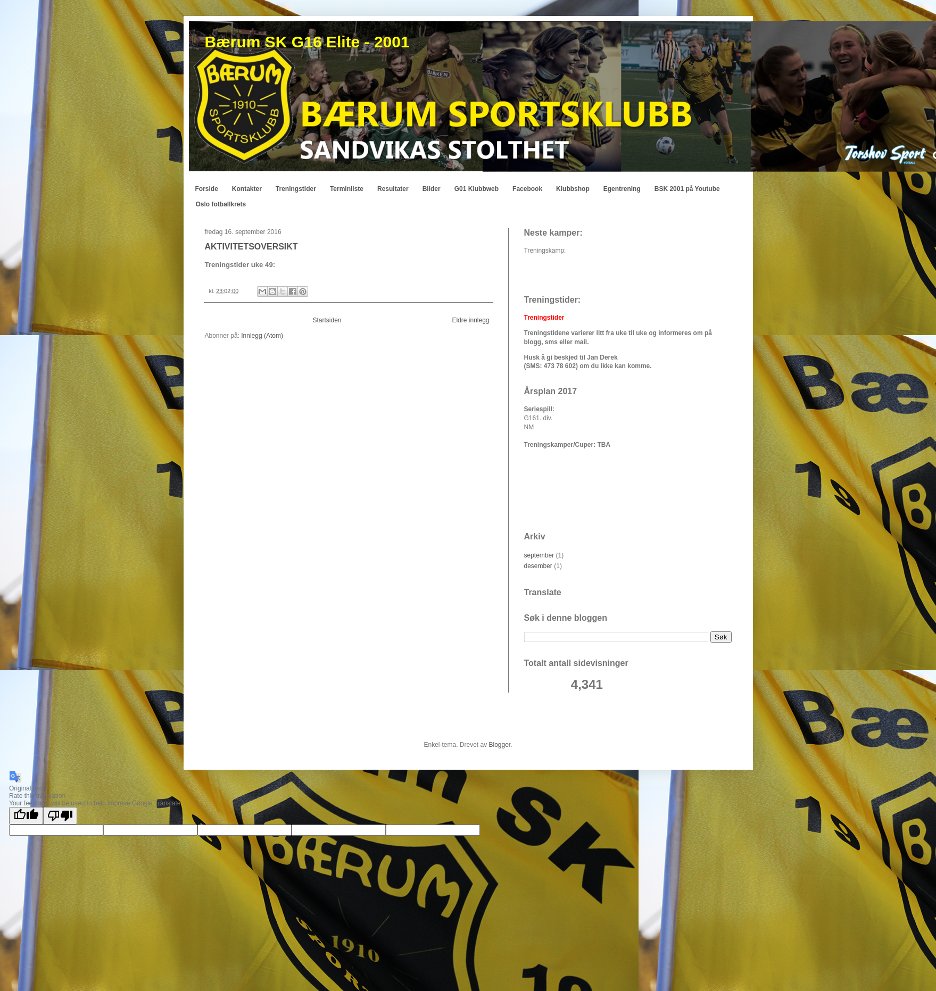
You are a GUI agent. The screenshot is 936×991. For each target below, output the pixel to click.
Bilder (432, 189)
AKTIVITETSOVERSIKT (251, 246)
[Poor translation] (60, 816)
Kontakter (247, 189)
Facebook (527, 189)
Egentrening (622, 189)
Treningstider (296, 189)
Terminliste (346, 189)
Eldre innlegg (470, 320)
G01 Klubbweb (476, 189)
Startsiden (326, 320)
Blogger (500, 744)
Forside (206, 189)
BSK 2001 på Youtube (687, 189)
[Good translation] (26, 816)
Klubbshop (573, 189)
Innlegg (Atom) (262, 335)
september (539, 555)
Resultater (393, 189)
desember (538, 566)
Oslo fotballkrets (221, 204)
